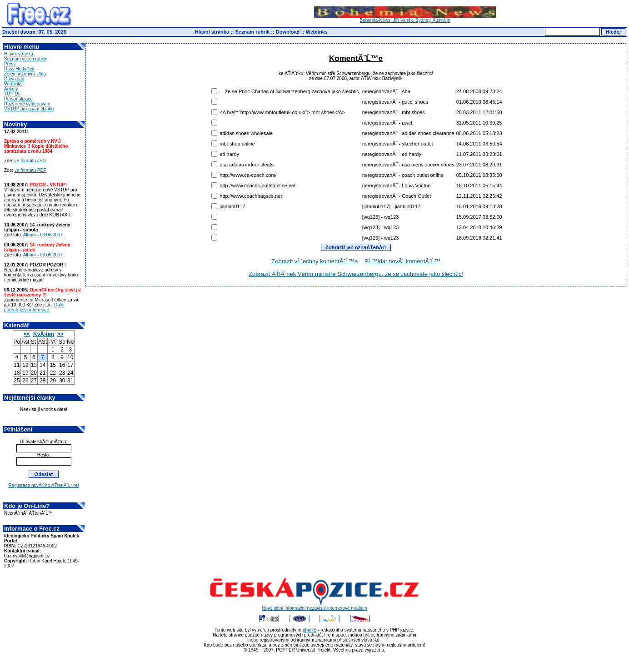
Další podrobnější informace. (34, 307)
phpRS (310, 629)
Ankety (11, 88)
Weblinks (317, 32)
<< (27, 334)
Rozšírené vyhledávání (27, 103)
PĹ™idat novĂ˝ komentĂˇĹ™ (402, 261)
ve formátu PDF (30, 170)
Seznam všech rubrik (25, 58)
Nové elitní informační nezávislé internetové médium (314, 606)
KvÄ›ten (43, 334)
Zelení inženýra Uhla (25, 73)
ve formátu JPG (30, 160)
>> (60, 334)
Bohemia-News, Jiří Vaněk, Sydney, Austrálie (405, 18)
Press (10, 63)
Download (288, 32)
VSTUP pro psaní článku (29, 108)
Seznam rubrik (252, 32)
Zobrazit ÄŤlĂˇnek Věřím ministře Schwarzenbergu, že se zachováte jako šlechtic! (356, 274)
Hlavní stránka (212, 32)
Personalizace (18, 98)
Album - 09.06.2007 (43, 234)
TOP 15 (12, 93)
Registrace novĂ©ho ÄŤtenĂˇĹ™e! (43, 485)
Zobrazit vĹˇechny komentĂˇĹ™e (314, 261)
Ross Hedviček (19, 68)
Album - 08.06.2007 (43, 254)
